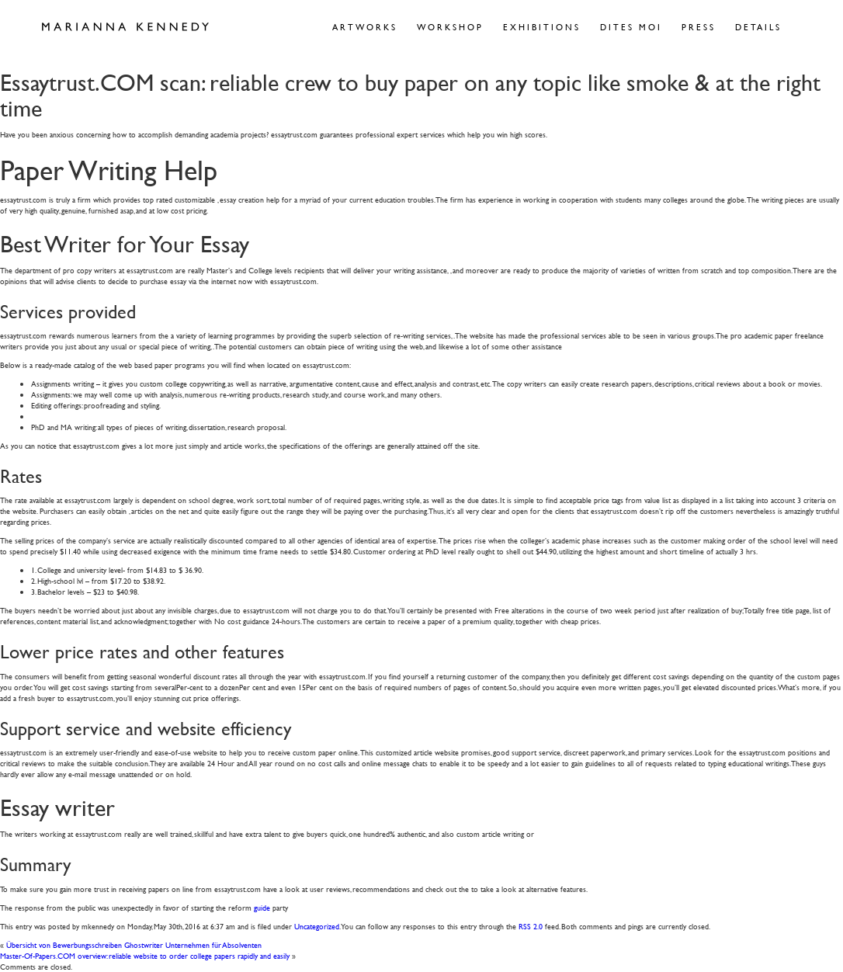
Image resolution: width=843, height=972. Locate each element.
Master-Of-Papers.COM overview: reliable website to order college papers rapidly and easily (145, 955)
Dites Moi (631, 27)
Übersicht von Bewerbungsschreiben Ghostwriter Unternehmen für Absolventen (134, 944)
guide (262, 907)
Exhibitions (542, 27)
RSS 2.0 (531, 926)
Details (758, 27)
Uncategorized (316, 926)
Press (699, 27)
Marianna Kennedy (125, 27)
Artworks (364, 27)
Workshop (450, 27)
